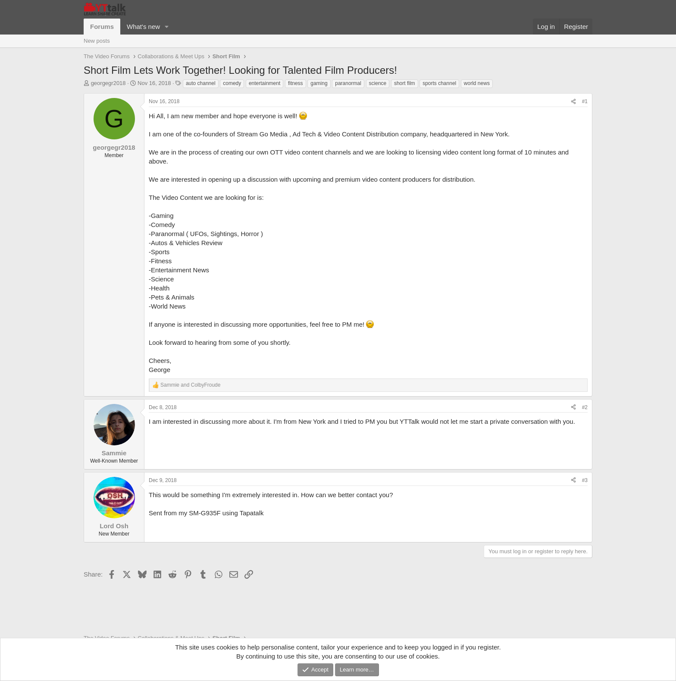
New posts (97, 41)
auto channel (201, 83)
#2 (585, 407)
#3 (585, 480)
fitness (295, 83)
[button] (167, 27)
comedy (232, 83)
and (190, 385)
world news (477, 83)
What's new (143, 26)
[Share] (573, 102)
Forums (102, 26)
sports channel (439, 83)
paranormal (348, 83)
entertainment (264, 83)
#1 (585, 101)
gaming (318, 83)
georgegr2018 (108, 83)
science (378, 83)
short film (404, 83)
